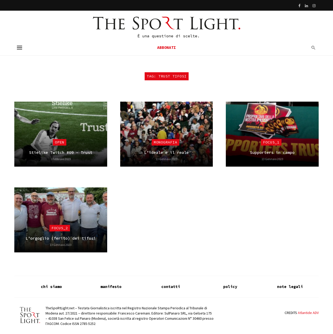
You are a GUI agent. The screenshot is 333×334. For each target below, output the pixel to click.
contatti (170, 286)
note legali (290, 286)
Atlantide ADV (308, 312)
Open (59, 142)
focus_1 (271, 142)
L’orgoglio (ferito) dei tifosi (60, 238)
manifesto (110, 286)
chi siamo (51, 286)
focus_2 (60, 228)
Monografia (165, 142)
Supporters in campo (272, 152)
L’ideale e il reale (166, 152)
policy (230, 286)
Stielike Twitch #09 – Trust (60, 152)
